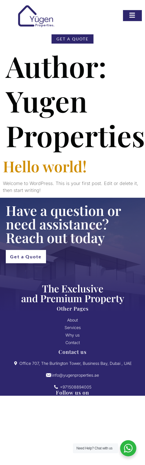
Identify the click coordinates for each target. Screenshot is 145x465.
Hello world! (45, 166)
